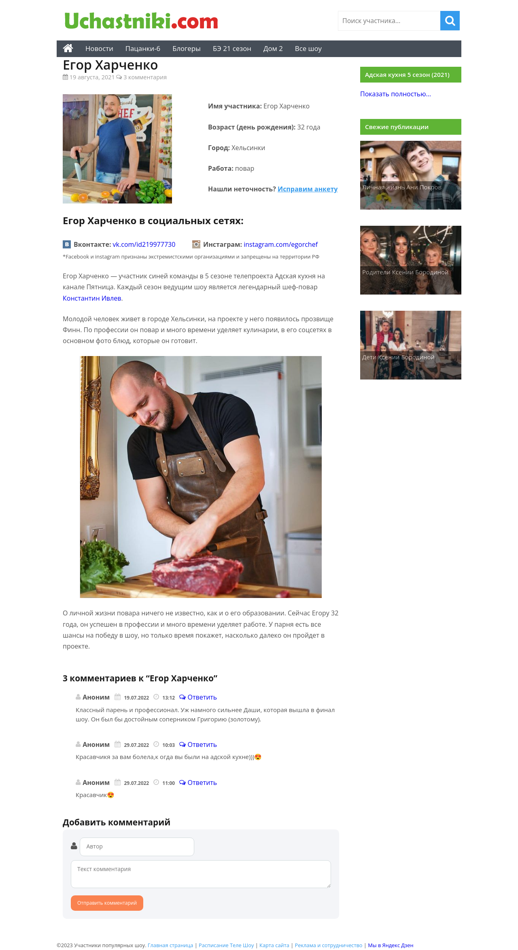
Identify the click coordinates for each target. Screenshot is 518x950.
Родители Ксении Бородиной (405, 272)
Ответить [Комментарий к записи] (198, 697)
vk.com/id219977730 (144, 244)
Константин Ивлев (92, 298)
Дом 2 (273, 48)
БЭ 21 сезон (232, 48)
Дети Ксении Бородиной (398, 357)
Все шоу (308, 48)
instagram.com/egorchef (281, 244)
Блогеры (186, 48)
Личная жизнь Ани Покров (402, 187)
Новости (99, 48)
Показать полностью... (395, 93)
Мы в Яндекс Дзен (390, 945)
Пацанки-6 (142, 48)
